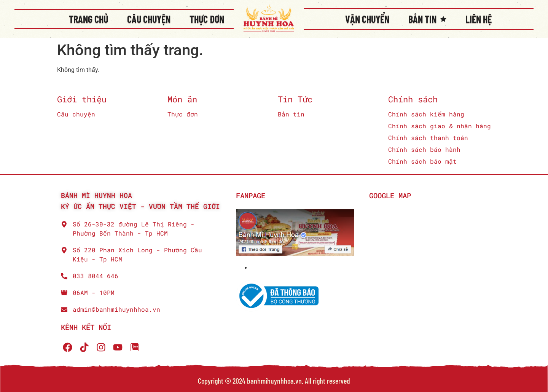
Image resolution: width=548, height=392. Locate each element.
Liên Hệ (478, 19)
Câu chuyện (148, 19)
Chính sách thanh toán (428, 138)
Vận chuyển (367, 19)
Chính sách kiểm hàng (426, 114)
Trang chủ (88, 19)
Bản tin (427, 19)
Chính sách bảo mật (422, 161)
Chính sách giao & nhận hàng (439, 126)
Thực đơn (207, 19)
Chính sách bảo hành (424, 149)
